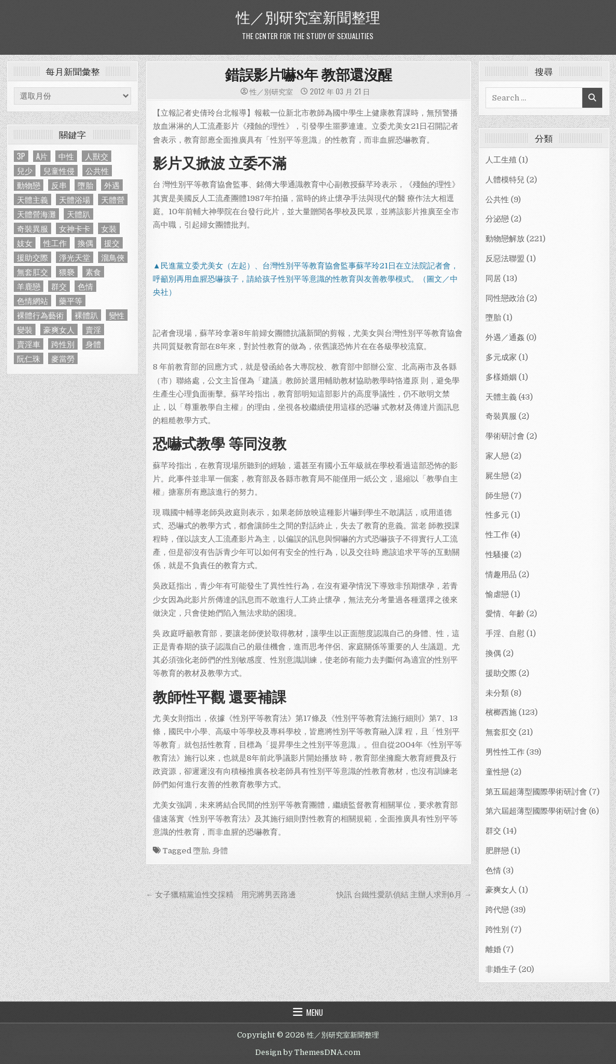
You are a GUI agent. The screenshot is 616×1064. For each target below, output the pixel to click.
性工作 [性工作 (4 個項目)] (55, 243)
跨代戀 (497, 909)
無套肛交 (501, 732)
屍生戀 (497, 475)
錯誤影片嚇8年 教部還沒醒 (308, 74)
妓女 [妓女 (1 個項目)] (24, 243)
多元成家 (501, 357)
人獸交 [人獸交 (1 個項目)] (96, 156)
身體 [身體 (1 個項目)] (93, 344)
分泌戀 (497, 218)
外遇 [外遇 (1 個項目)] (112, 185)
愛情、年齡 (505, 613)
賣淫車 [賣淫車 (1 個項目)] (28, 344)
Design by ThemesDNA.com (307, 1052)
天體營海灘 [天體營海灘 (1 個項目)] (36, 214)
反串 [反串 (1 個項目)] (59, 185)
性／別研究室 (271, 91)
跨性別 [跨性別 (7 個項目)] (63, 344)
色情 (493, 870)
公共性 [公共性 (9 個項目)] (97, 170)
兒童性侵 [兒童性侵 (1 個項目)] (59, 170)
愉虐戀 (497, 594)
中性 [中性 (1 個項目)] (66, 156)
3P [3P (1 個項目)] (21, 156)
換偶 (493, 653)
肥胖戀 (497, 850)
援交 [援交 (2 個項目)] (112, 243)
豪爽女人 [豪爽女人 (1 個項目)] (59, 329)
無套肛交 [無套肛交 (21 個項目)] (32, 271)
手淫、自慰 (505, 633)
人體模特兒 (505, 179)
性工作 (497, 534)
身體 (220, 850)
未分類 (497, 692)
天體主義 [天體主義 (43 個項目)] (32, 199)
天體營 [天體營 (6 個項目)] (113, 199)
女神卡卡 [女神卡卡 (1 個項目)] (74, 228)
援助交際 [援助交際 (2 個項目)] (32, 257)
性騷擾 (497, 554)
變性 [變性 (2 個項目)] (117, 315)
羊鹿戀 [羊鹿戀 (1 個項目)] (28, 286)
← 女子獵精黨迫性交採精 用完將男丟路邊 (221, 894)
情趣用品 (501, 574)
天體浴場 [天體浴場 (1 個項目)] (74, 199)
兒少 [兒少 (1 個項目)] (24, 170)
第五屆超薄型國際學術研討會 (536, 791)
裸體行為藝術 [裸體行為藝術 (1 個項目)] (40, 315)
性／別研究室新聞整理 (308, 16)
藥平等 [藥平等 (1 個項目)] (70, 300)
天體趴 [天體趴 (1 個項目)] (78, 214)
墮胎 (201, 850)
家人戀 (497, 455)
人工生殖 (501, 159)
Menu (314, 1012)
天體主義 (501, 396)
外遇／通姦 (505, 337)
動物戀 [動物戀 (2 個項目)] (28, 185)
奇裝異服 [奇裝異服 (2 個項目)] (32, 228)
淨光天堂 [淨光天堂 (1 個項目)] (74, 257)
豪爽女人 (501, 889)
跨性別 (497, 929)
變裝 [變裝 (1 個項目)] (24, 329)
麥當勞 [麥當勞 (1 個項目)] (63, 358)
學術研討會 (505, 436)
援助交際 (501, 673)
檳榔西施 (501, 712)
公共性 (497, 199)
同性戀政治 (505, 298)
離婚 (493, 949)
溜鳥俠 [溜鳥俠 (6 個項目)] (113, 257)
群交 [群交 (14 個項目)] (59, 286)
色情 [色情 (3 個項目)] (85, 286)
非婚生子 (501, 969)
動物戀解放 (505, 238)
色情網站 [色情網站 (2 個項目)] (32, 300)
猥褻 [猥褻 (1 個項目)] (67, 271)
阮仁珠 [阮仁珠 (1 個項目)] (28, 358)
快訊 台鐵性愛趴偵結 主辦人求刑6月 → (404, 894)
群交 (493, 830)
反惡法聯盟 (505, 258)
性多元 (497, 514)
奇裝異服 (501, 416)
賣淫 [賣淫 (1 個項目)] (93, 329)
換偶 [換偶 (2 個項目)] (85, 243)
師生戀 (497, 495)
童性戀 (497, 771)
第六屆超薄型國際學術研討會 (536, 810)
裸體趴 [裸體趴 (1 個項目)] (86, 315)
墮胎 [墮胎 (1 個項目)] (85, 185)
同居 (493, 278)
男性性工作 (505, 751)
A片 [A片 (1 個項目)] (42, 156)
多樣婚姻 (501, 377)
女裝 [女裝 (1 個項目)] (109, 228)
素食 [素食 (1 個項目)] (93, 271)
